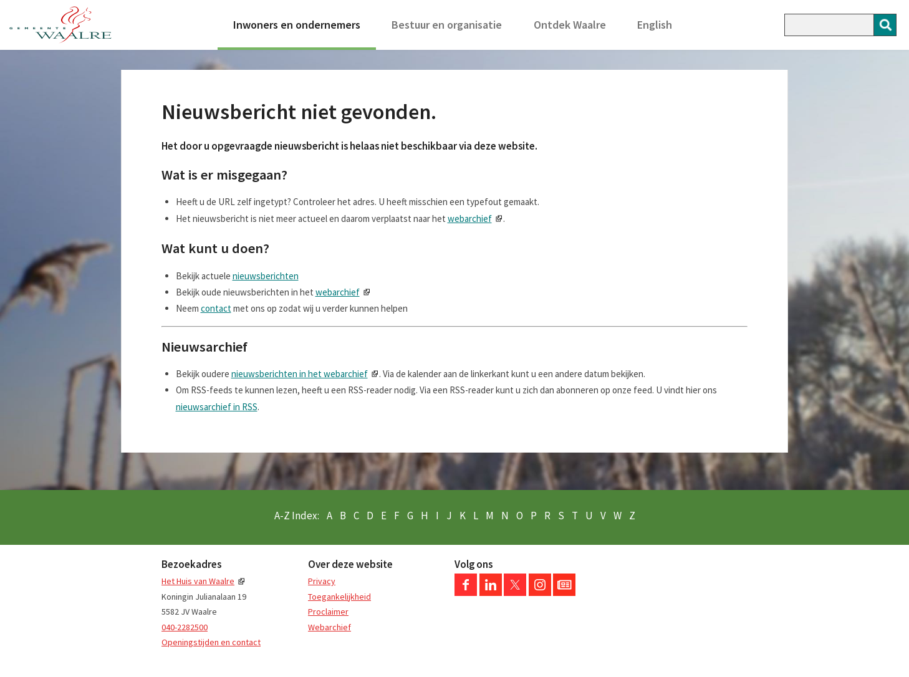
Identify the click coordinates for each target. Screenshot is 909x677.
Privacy (321, 581)
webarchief (470, 218)
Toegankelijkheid (339, 596)
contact (216, 308)
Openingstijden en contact (211, 642)
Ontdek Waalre (570, 24)
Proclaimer (328, 611)
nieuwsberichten (266, 276)
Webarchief (329, 627)
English (654, 24)
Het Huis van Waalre (197, 581)
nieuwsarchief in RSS (216, 407)
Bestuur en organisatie (447, 24)
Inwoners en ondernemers (296, 24)
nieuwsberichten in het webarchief (299, 374)
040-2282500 (184, 627)
